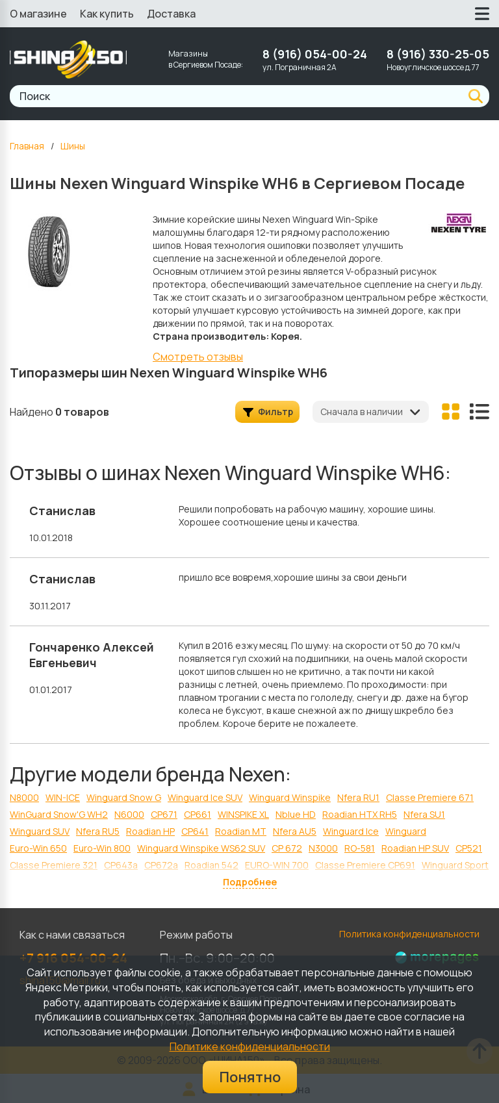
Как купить (107, 13)
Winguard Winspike (290, 797)
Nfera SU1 (424, 814)
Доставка (171, 13)
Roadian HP (150, 831)
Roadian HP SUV (415, 848)
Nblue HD (295, 814)
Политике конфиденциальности (250, 1046)
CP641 (195, 831)
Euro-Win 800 (102, 848)
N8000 (24, 797)
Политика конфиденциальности (409, 934)
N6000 (129, 814)
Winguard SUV (40, 831)
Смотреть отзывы (198, 356)
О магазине (38, 13)
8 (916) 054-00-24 (314, 54)
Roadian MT (240, 831)
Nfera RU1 (358, 797)
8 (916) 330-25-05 (438, 54)
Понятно (250, 1077)
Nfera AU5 (294, 831)
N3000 (323, 848)
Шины (72, 146)
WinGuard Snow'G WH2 (59, 814)
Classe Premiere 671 (430, 797)
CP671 (164, 814)
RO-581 (359, 848)
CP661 (197, 814)
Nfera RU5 (98, 831)
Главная (27, 146)
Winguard (405, 831)
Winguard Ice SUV (205, 797)
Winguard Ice (351, 831)
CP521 (468, 848)
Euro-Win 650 (38, 848)
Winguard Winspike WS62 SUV (201, 848)
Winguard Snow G (123, 797)
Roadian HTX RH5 (359, 814)
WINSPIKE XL (243, 814)
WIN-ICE (62, 797)
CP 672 (287, 848)
